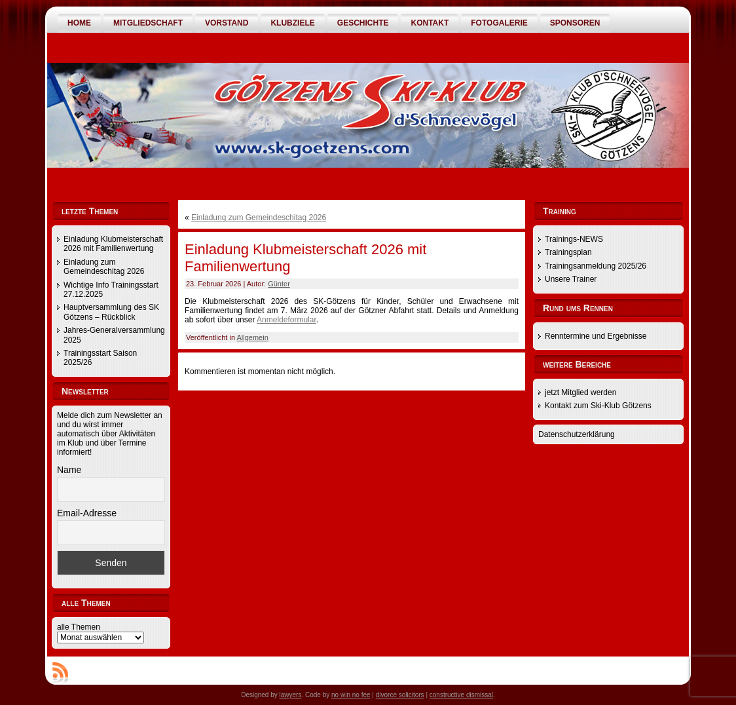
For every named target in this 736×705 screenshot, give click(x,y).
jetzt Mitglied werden (580, 392)
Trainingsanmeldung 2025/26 (595, 266)
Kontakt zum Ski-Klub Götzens (598, 405)
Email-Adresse (87, 513)
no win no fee (351, 694)
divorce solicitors (400, 694)
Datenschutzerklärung (576, 434)
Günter (279, 284)
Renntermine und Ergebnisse (595, 336)
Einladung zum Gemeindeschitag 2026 (104, 266)
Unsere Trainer (571, 279)
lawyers (291, 694)
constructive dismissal (461, 694)
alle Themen (78, 627)
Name (69, 470)
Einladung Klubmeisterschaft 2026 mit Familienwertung (113, 244)
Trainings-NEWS (574, 239)
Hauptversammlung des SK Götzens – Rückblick (111, 312)
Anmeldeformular (286, 319)
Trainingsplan (568, 252)
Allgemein (252, 337)
